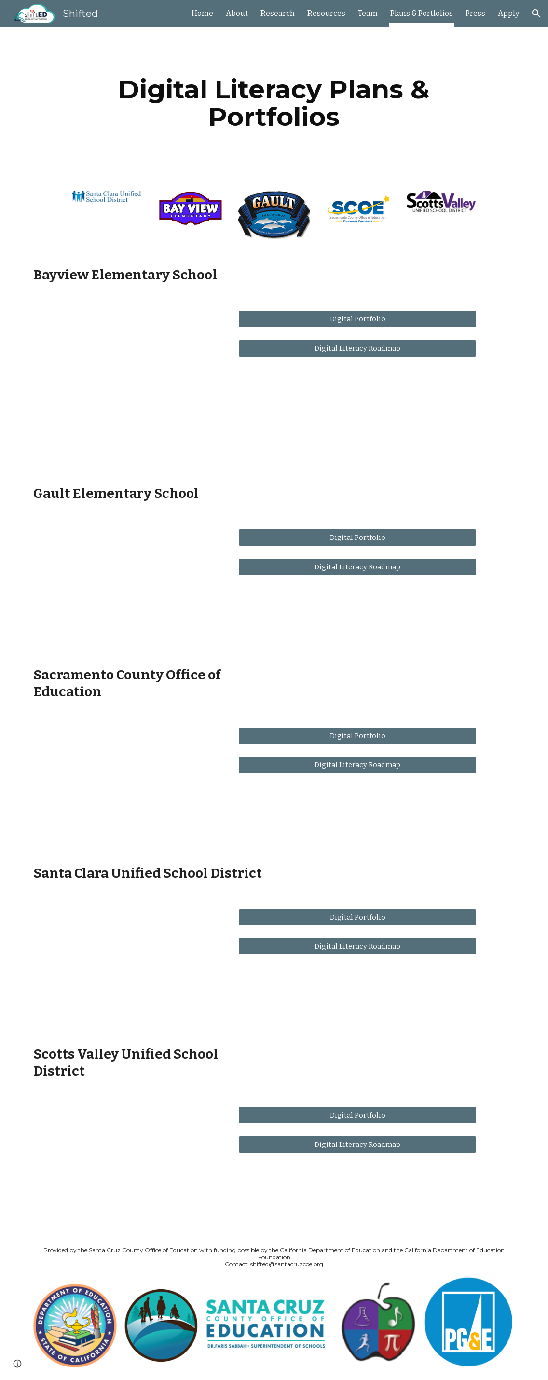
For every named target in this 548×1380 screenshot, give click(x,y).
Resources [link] (326, 13)
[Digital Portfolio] (357, 319)
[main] (274, 103)
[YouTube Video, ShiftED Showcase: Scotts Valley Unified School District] (127, 1161)
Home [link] (202, 13)
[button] (536, 13)
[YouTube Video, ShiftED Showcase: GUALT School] (127, 584)
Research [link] (277, 13)
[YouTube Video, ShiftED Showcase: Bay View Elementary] (127, 384)
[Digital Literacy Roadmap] (357, 348)
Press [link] (475, 13)
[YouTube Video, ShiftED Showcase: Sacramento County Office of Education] (127, 782)
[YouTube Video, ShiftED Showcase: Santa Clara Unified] (127, 964)
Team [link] (368, 13)
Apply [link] (508, 13)
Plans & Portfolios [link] (421, 13)
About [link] (237, 13)
